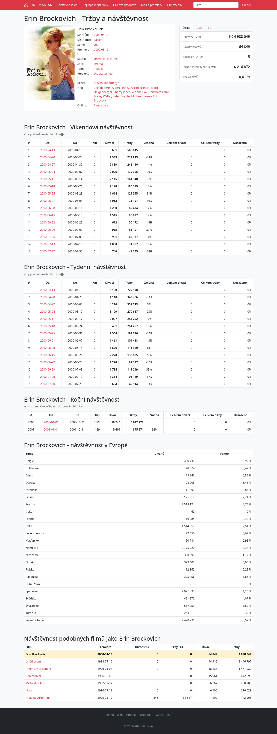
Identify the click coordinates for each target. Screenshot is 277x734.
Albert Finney (120, 88)
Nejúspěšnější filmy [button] (95, 5)
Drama (98, 64)
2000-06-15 (47, 215)
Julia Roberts (102, 88)
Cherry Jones (121, 92)
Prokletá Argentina (38, 698)
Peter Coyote (121, 96)
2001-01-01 (51, 429)
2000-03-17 (101, 50)
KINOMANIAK (38, 5)
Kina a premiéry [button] (151, 5)
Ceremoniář (33, 676)
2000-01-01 (51, 422)
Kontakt (131, 715)
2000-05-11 (47, 179)
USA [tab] (199, 28)
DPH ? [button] (199, 36)
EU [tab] (210, 28)
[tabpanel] (216, 56)
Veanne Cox (139, 92)
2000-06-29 (47, 230)
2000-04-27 (47, 164)
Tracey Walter (102, 96)
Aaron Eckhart (140, 88)
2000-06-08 (47, 208)
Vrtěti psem (33, 661)
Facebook (145, 715)
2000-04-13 (101, 35)
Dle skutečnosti (104, 74)
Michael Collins (35, 683)
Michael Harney (141, 96)
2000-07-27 (47, 251)
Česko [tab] (186, 28)
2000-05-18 (47, 186)
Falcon (98, 40)
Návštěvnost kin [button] (66, 5)
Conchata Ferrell (159, 92)
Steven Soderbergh (106, 83)
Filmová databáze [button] (124, 5)
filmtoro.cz (101, 105)
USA (96, 45)
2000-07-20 (47, 384)
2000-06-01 (47, 201)
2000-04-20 (47, 157)
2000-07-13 (47, 244)
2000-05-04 (47, 172)
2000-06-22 (47, 222)
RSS (168, 715)
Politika (99, 69)
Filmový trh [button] (174, 5)
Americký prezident (38, 669)
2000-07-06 (47, 237)
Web (120, 715)
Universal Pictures (106, 59)
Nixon (29, 690)
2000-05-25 (47, 193)
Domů (110, 715)
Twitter (158, 715)
